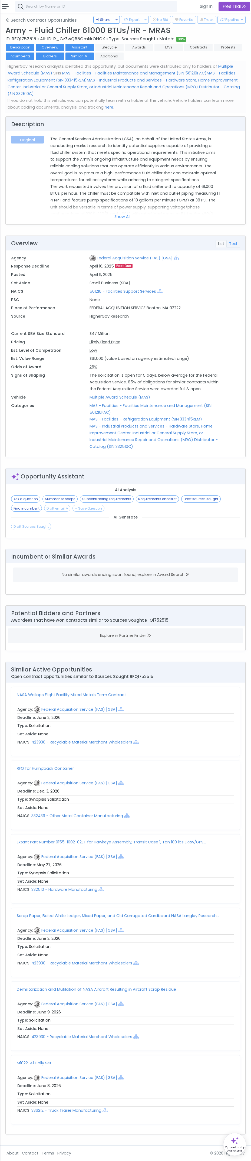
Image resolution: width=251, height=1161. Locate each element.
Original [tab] (27, 140)
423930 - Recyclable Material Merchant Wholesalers (82, 742)
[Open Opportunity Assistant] (234, 1144)
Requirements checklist (157, 499)
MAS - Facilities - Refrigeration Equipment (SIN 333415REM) (146, 419)
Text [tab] (233, 243)
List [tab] (221, 243)
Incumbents (20, 56)
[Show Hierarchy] (176, 257)
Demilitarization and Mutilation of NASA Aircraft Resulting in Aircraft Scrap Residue (96, 989)
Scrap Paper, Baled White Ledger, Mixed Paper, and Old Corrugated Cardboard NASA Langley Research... (118, 915)
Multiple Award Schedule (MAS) (120, 397)
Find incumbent (26, 508)
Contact (30, 1153)
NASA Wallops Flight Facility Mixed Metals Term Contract (71, 694)
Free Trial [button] (234, 6)
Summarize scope (60, 499)
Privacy (64, 1153)
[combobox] (96, 6)
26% (93, 367)
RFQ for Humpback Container (45, 768)
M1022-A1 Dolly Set (34, 1063)
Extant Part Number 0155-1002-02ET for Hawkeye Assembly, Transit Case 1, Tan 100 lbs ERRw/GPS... (111, 842)
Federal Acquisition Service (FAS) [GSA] (135, 258)
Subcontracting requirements (106, 499)
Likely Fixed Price (105, 342)
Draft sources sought (201, 499)
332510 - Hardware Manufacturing (64, 889)
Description (20, 47)
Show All (122, 216)
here (109, 107)
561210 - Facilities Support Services (123, 291)
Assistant (79, 47)
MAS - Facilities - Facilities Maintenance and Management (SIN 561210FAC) (134, 73)
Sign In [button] (206, 6)
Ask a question (26, 499)
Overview (50, 47)
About (12, 1153)
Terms (48, 1153)
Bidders (50, 56)
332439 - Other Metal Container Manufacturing (77, 815)
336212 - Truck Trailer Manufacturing (67, 1110)
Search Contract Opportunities (41, 20)
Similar (79, 56)
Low (93, 350)
